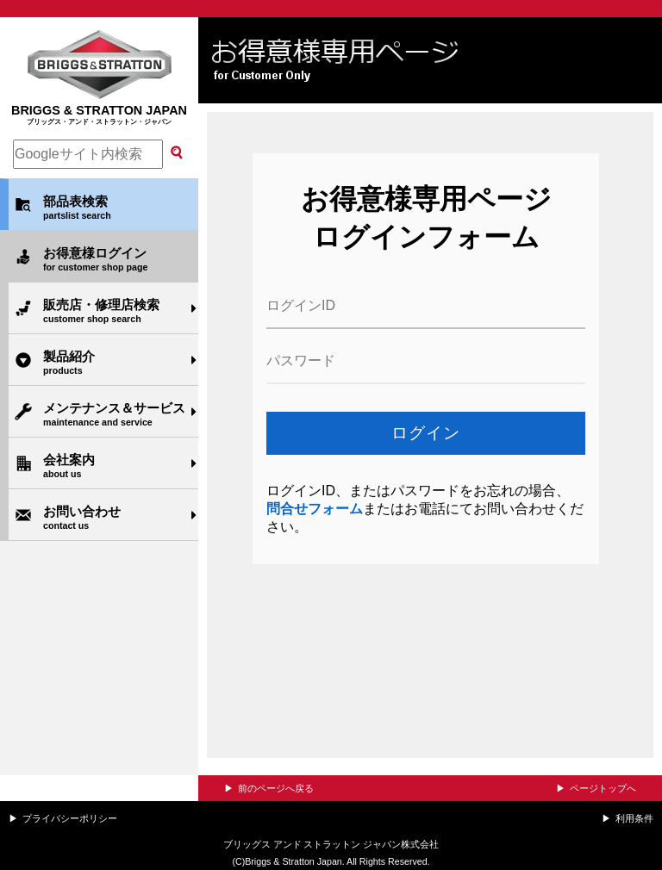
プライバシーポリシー (69, 818)
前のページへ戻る (276, 788)
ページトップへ (603, 788)
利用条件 (634, 818)
